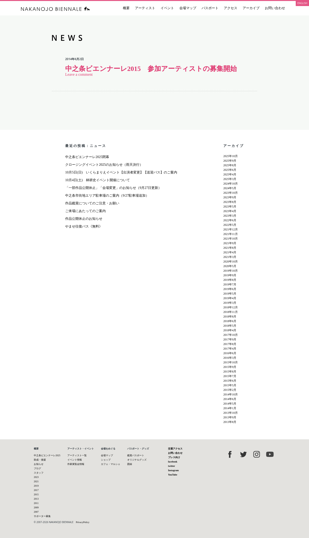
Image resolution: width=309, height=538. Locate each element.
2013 (36, 498)
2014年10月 (230, 394)
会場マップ (187, 8)
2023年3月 (229, 215)
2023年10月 (230, 192)
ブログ (37, 468)
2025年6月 (229, 170)
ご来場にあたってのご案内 (85, 211)
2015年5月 (229, 385)
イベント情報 (74, 459)
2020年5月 (229, 266)
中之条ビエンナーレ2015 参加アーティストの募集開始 (151, 68)
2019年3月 (229, 302)
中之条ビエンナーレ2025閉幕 (87, 157)
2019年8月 (229, 280)
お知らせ (38, 464)
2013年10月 (230, 412)
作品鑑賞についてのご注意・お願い (92, 203)
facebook (172, 461)
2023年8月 (229, 202)
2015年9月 (229, 367)
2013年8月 (229, 422)
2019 (36, 485)
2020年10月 (230, 261)
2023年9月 (229, 197)
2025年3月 (229, 179)
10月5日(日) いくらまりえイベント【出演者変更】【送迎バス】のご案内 (121, 172)
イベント (167, 8)
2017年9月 (229, 339)
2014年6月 (229, 399)
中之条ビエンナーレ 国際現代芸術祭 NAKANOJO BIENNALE (55, 8)
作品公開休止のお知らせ (83, 219)
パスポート (210, 8)
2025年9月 (229, 160)
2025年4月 (229, 174)
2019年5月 (229, 293)
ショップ (106, 459)
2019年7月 (229, 284)
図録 (129, 464)
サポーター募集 (42, 516)
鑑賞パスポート (135, 455)
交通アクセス (175, 448)
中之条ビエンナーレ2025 (47, 455)
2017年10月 (230, 335)
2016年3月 (229, 357)
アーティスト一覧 (77, 455)
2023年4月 (229, 211)
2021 (36, 481)
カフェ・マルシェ (110, 464)
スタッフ (38, 472)
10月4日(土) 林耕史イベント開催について (97, 180)
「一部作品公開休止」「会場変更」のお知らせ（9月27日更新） (113, 188)
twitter (171, 466)
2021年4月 (229, 252)
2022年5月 (229, 225)
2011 (36, 503)
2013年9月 (229, 417)
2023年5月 (229, 206)
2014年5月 (229, 403)
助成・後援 (40, 459)
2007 (36, 511)
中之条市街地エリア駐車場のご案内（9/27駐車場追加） (107, 195)
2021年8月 (229, 247)
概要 (126, 8)
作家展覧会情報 (75, 464)
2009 (36, 507)
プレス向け (174, 457)
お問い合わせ (275, 8)
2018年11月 (230, 312)
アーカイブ (251, 8)
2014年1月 (229, 408)
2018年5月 (229, 325)
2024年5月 (229, 188)
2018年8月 (229, 316)
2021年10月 (230, 238)
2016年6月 (229, 353)
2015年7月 (229, 376)
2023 (36, 477)
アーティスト (145, 8)
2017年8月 (229, 344)
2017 (36, 490)
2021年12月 (230, 229)
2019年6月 (229, 289)
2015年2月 (229, 390)
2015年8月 (229, 371)
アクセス (230, 8)
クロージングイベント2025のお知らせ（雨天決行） (104, 164)
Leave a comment (79, 74)
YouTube (172, 474)
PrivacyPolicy (82, 522)
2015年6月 (229, 380)
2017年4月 (229, 348)
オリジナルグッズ (137, 459)
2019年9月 (229, 275)
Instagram (173, 470)
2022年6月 (229, 220)
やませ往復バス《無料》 (83, 226)
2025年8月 (229, 165)
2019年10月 (230, 270)
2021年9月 (229, 243)
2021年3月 (229, 257)
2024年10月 (230, 183)
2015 (36, 494)
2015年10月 (230, 362)
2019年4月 (229, 298)
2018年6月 (229, 321)
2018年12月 (230, 307)
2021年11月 (230, 234)
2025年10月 (230, 156)
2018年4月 (229, 330)
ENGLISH (302, 3)
